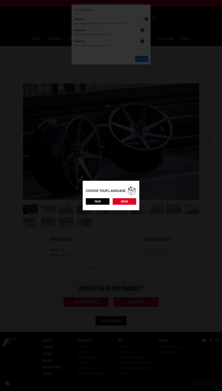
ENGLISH (124, 201)
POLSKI (98, 201)
